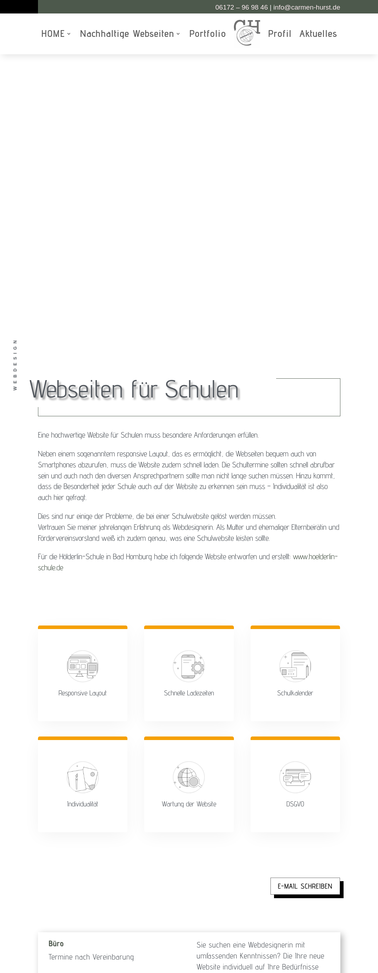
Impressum (208, 904)
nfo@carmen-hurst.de (306, 7)
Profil (280, 33)
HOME (53, 33)
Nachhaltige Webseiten (127, 33)
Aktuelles (318, 33)
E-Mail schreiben (305, 600)
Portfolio (207, 33)
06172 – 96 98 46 (241, 7)
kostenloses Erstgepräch (279, 768)
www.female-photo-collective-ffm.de (250, 852)
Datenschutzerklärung (246, 904)
